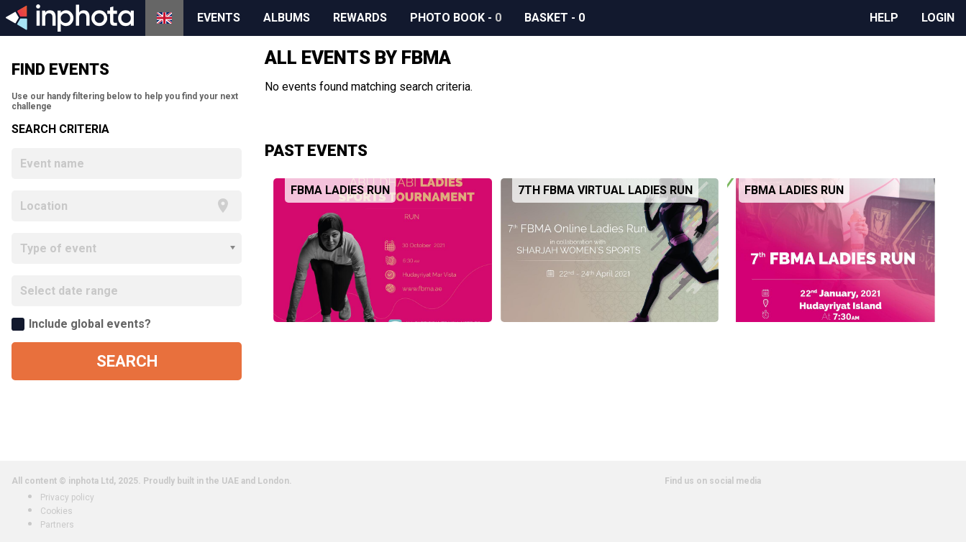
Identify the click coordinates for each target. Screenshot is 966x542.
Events (218, 17)
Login (937, 17)
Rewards (360, 17)
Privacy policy (67, 497)
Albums (286, 17)
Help (884, 17)
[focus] (115, 205)
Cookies (56, 511)
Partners (57, 525)
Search (127, 361)
